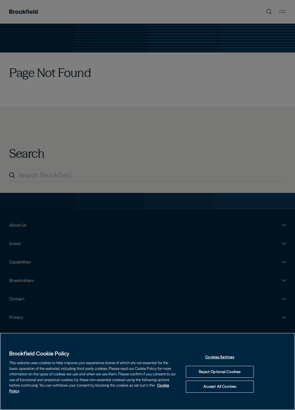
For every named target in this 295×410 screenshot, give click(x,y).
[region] (147, 371)
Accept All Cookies (219, 386)
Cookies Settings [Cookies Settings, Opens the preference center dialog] (219, 357)
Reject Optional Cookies (220, 371)
